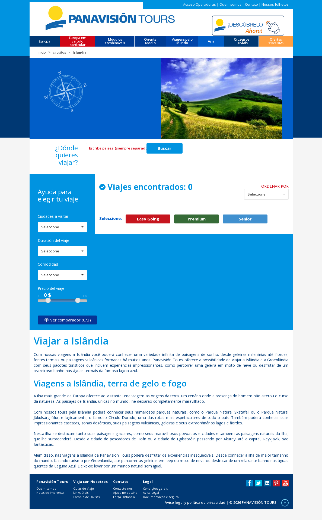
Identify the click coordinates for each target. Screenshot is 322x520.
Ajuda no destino (125, 492)
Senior (245, 219)
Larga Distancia (124, 497)
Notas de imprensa (50, 492)
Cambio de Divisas (86, 497)
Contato (251, 4)
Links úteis (80, 492)
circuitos (59, 52)
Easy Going (148, 219)
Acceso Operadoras (199, 4)
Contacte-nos (122, 488)
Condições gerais (155, 488)
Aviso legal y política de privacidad (195, 502)
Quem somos (230, 4)
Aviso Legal (151, 492)
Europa (44, 41)
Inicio (42, 52)
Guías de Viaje (83, 488)
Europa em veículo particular (77, 41)
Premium (197, 219)
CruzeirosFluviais (241, 41)
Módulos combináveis (115, 41)
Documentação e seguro (161, 497)
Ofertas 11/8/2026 (275, 41)
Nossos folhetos (275, 4)
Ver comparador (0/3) (67, 320)
